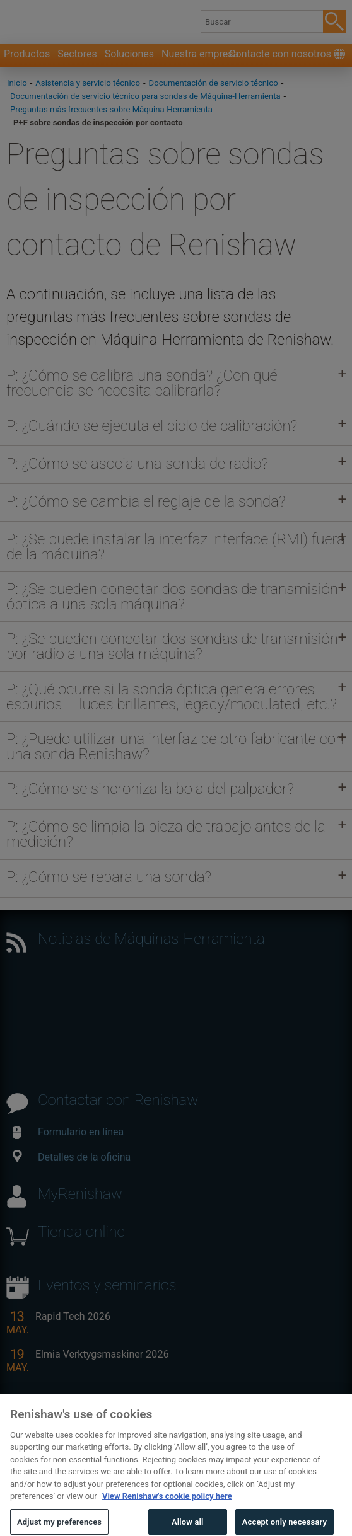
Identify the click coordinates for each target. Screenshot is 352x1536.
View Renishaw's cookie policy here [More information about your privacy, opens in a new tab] (167, 1512)
